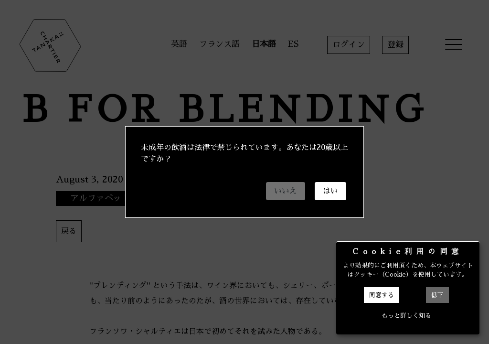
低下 (437, 295)
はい (330, 191)
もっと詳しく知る (406, 315)
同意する (381, 295)
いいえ (285, 191)
